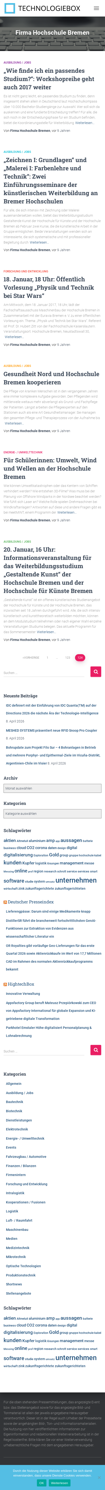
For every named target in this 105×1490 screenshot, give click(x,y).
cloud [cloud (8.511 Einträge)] (21, 848)
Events (11, 1147)
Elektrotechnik (17, 1129)
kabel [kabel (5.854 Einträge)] (97, 855)
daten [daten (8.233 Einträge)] (52, 848)
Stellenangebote (18, 1293)
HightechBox (21, 984)
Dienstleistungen (19, 1120)
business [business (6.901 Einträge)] (10, 848)
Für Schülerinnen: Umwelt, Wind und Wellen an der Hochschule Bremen (50, 468)
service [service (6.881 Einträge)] (72, 871)
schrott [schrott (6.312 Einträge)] (61, 871)
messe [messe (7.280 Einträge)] (89, 863)
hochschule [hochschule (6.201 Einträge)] (86, 855)
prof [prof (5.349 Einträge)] (30, 871)
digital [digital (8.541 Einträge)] (72, 848)
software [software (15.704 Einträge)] (14, 881)
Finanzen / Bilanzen (21, 1166)
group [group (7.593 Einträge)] (64, 855)
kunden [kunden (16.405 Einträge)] (13, 862)
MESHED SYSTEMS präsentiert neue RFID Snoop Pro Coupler (51, 730)
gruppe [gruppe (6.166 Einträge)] (73, 855)
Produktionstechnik (20, 1275)
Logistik (12, 1211)
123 (67, 657)
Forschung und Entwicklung (26, 271)
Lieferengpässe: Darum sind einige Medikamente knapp (48, 911)
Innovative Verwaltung (23, 994)
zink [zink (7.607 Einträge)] (21, 888)
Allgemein (13, 1084)
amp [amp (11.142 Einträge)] (50, 840)
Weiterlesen (59, 1483)
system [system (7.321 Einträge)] (39, 881)
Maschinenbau (17, 1230)
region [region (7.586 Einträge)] (38, 871)
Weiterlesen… (85, 123)
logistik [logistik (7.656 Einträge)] (40, 863)
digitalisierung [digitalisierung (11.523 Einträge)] (18, 855)
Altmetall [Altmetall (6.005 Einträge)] (22, 841)
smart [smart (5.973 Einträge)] (93, 871)
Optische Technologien (23, 1266)
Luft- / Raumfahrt (19, 1220)
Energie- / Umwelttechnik (23, 452)
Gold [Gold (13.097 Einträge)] (54, 855)
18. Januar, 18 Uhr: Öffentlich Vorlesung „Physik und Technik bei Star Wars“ (49, 287)
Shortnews (14, 1284)
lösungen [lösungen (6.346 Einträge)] (53, 863)
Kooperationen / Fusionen (25, 1202)
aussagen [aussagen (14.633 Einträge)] (71, 840)
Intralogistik (15, 1193)
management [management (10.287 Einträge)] (72, 863)
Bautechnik (14, 1102)
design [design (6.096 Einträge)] (61, 848)
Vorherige (31, 657)
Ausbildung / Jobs (17, 62)
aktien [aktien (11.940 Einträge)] (10, 840)
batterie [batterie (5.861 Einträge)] (88, 841)
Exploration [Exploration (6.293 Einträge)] (41, 855)
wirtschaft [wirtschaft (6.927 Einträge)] (11, 888)
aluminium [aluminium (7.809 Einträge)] (37, 841)
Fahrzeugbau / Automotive (26, 1157)
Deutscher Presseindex (31, 902)
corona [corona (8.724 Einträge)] (41, 848)
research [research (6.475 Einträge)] (50, 871)
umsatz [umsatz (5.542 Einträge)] (50, 881)
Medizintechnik (17, 1248)
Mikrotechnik (16, 1257)
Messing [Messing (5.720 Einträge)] (9, 871)
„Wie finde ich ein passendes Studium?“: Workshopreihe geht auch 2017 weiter (49, 79)
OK (41, 1483)
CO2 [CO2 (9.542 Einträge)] (31, 847)
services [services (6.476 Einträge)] (83, 871)
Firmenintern (16, 1175)
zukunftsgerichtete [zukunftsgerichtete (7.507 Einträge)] (39, 888)
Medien (11, 1239)
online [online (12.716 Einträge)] (21, 871)
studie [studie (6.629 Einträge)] (29, 881)
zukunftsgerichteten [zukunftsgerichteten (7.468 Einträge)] (70, 888)
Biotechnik (14, 1111)
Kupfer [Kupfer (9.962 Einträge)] (28, 863)
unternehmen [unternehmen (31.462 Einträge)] (76, 880)
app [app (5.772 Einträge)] (57, 841)
